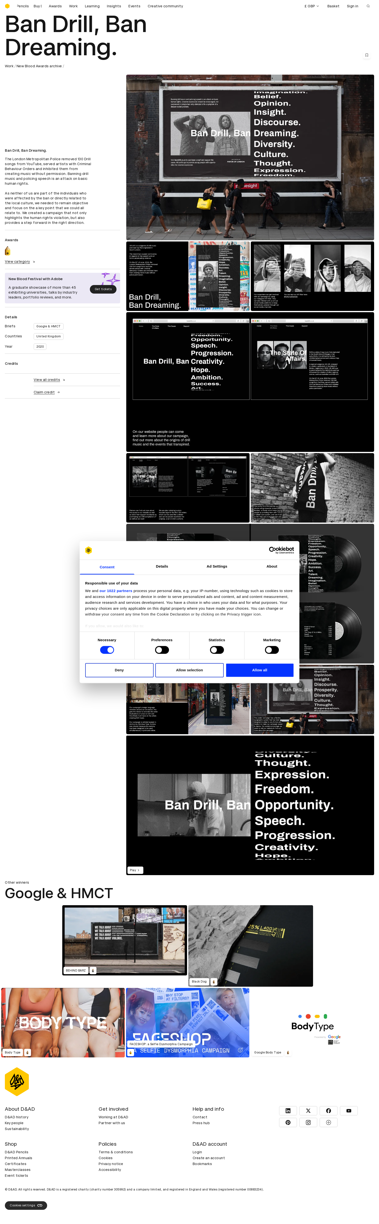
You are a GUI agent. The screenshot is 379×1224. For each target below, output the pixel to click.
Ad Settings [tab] (217, 566)
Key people (14, 1123)
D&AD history (16, 1117)
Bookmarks (202, 1164)
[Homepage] (7, 6)
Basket (333, 6)
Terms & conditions (116, 1152)
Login (197, 1152)
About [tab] (272, 566)
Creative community (165, 6)
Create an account (209, 1158)
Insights (114, 6)
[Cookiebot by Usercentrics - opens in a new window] (272, 550)
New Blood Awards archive (39, 66)
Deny (119, 670)
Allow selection (189, 670)
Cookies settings (26, 1205)
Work (73, 6)
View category (20, 261)
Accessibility (110, 1170)
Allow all (259, 670)
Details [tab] (162, 566)
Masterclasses (18, 1170)
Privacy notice (111, 1164)
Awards (55, 6)
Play (135, 870)
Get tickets (103, 289)
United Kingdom (48, 336)
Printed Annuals (18, 1158)
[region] (250, 805)
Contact (200, 1117)
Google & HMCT (48, 326)
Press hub (201, 1123)
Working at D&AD (113, 1117)
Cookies (106, 1158)
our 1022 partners (116, 591)
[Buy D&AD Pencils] (29, 6)
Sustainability (17, 1129)
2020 (40, 346)
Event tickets (16, 1176)
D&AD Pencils (16, 1152)
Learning (92, 6)
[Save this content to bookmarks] (366, 55)
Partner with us (112, 1123)
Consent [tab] (107, 567)
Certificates (15, 1164)
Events (134, 6)
